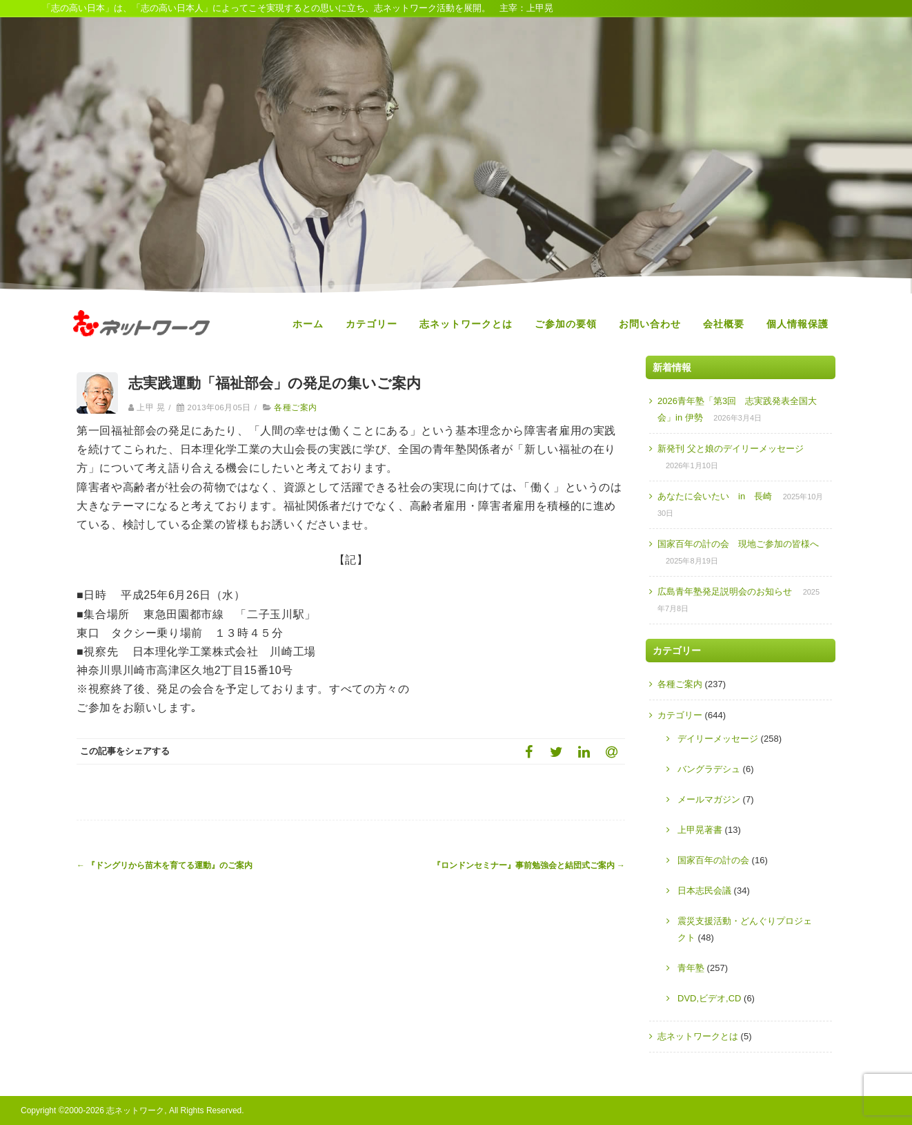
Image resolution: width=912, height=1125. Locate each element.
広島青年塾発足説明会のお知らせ (724, 591)
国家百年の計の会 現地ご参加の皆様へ (738, 544)
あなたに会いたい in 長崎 (714, 496)
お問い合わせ (650, 323)
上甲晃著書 (699, 830)
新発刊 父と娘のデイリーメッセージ (730, 448)
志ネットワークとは (466, 323)
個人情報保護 (797, 323)
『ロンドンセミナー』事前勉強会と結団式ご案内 (529, 865)
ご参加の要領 (566, 323)
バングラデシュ (708, 769)
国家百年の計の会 (713, 860)
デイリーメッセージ (717, 738)
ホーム (308, 323)
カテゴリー (371, 323)
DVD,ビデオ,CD (709, 998)
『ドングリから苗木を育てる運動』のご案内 (164, 865)
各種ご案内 (295, 407)
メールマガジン (708, 799)
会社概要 (723, 323)
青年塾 (690, 968)
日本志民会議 (704, 890)
